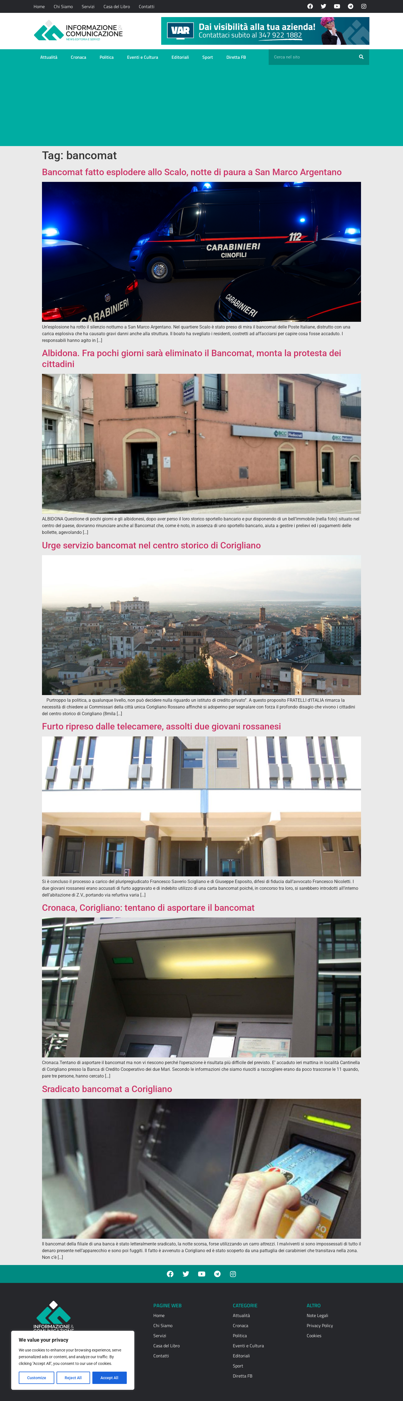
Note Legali (317, 1315)
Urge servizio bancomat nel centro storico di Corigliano (151, 545)
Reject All (73, 1378)
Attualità (48, 57)
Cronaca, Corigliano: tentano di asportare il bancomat (148, 907)
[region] (72, 1360)
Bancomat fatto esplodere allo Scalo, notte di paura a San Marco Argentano (192, 172)
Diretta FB (236, 57)
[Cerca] (361, 57)
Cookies (314, 1335)
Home (39, 6)
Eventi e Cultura (142, 57)
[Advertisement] (201, 107)
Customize (36, 1378)
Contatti (146, 6)
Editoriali (180, 57)
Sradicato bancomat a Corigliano (107, 1089)
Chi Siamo (63, 6)
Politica (107, 57)
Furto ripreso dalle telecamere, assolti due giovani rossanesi (161, 726)
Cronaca (78, 57)
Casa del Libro (117, 6)
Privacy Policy (320, 1325)
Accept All (110, 1378)
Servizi (88, 6)
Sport (207, 57)
